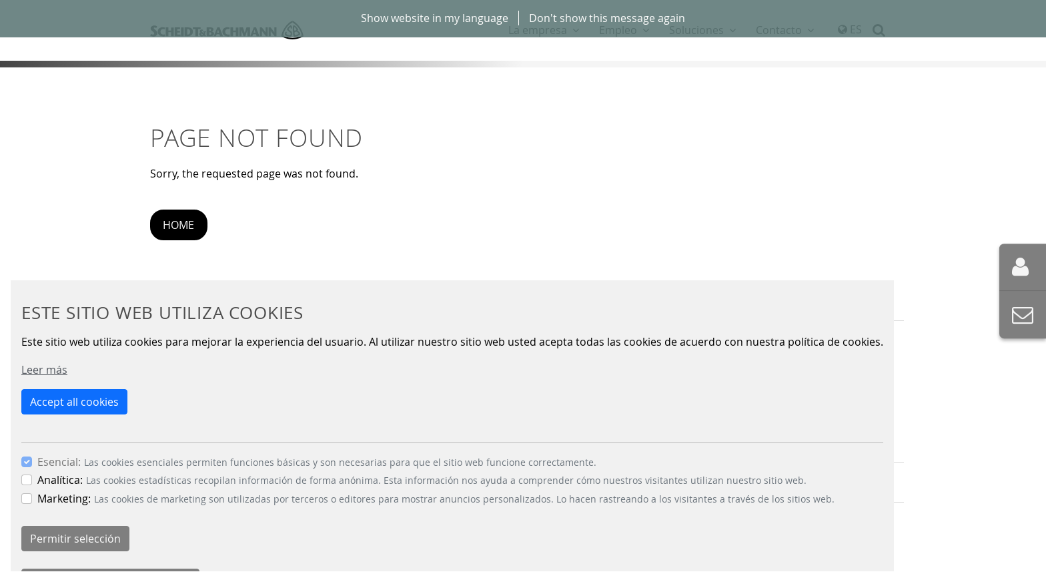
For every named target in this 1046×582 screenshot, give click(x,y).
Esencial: (59, 462)
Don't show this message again (607, 18)
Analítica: (60, 480)
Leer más (44, 369)
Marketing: (64, 498)
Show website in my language (434, 18)
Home (178, 225)
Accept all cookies (74, 401)
